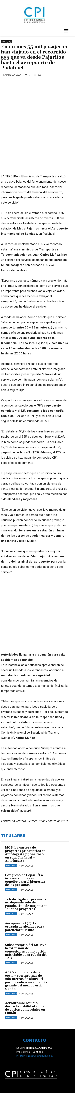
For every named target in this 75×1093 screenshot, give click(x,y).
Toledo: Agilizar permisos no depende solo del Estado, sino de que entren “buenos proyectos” (26, 863)
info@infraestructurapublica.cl (34, 1015)
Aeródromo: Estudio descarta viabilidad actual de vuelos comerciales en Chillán (25, 967)
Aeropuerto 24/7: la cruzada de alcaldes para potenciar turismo (24, 886)
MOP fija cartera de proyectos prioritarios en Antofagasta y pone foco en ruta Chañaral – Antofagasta (25, 813)
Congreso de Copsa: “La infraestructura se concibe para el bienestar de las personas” (25, 839)
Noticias (6, 41)
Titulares (11, 824)
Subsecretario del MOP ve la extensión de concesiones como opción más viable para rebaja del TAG (26, 910)
